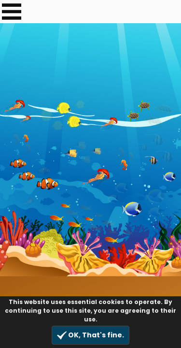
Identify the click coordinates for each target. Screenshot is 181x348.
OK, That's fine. (90, 335)
